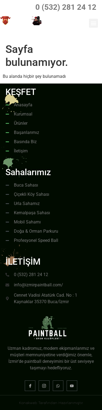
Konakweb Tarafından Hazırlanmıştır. (51, 402)
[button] (93, 23)
